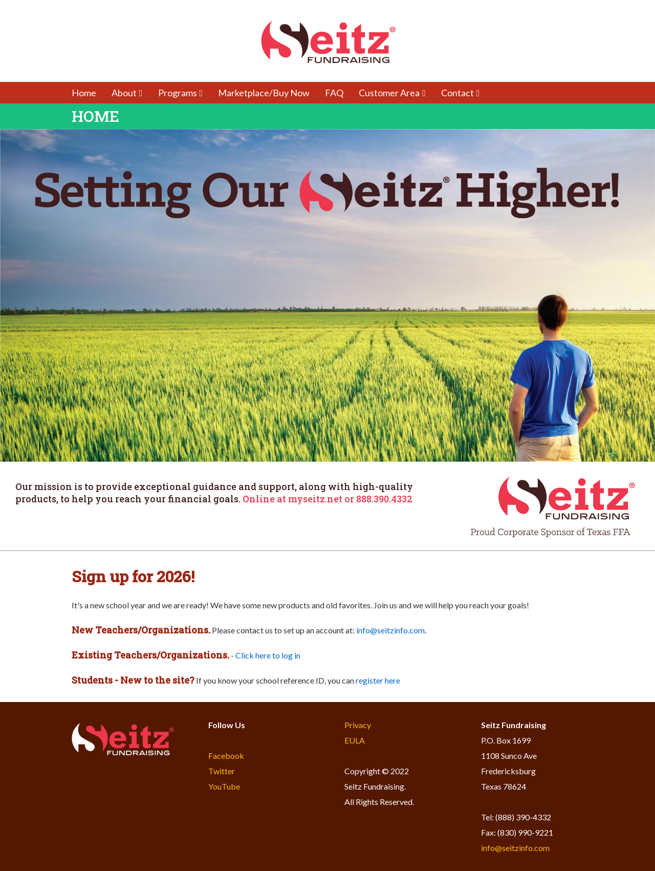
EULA (354, 740)
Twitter (221, 771)
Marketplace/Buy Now (264, 92)
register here (378, 680)
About (127, 92)
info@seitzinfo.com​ (390, 630)
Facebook (226, 755)
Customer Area (392, 92)
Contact (460, 92)
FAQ (334, 92)
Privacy (357, 725)
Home (84, 92)
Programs (180, 92)
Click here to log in (267, 655)
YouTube (224, 786)
